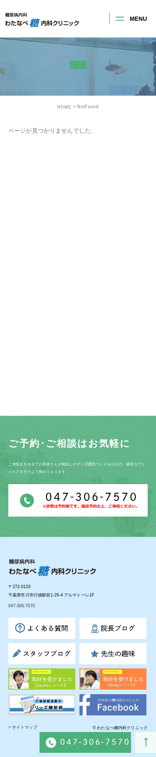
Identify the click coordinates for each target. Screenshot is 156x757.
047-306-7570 (21, 606)
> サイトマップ (22, 727)
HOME (64, 107)
